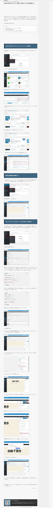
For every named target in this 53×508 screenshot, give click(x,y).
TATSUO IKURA (15, 500)
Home (4, 1)
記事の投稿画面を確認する (10, 29)
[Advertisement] (20, 10)
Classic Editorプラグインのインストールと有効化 (13, 28)
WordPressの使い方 (8, 1)
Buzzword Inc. (26, 507)
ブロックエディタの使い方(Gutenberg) (14, 1)
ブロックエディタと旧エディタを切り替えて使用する (14, 30)
